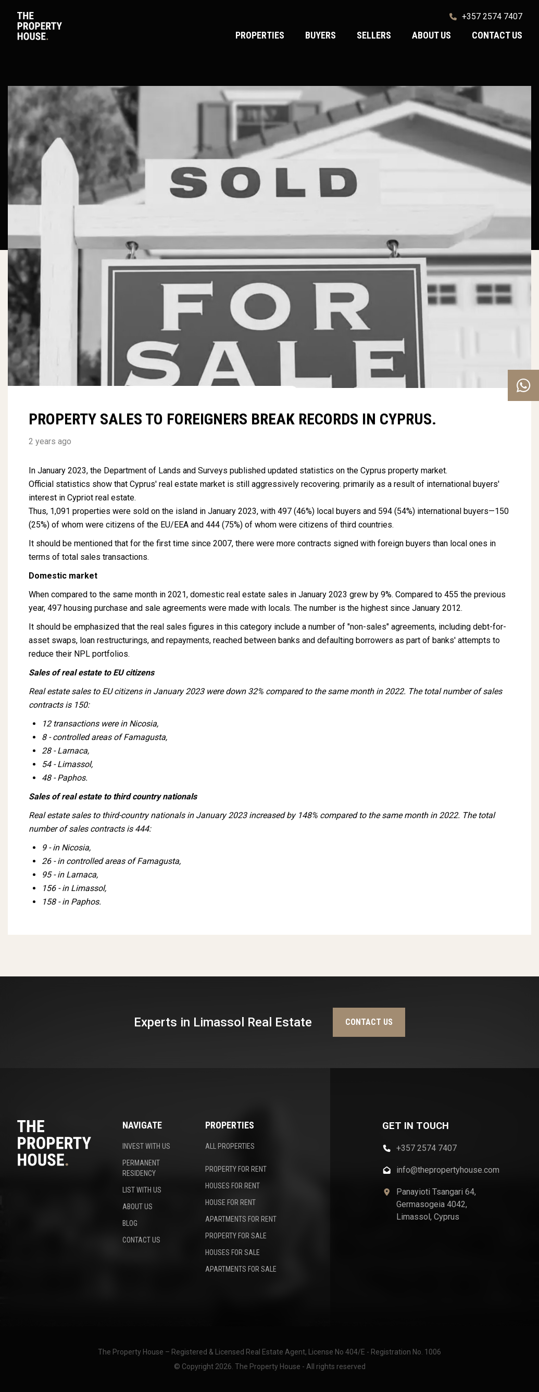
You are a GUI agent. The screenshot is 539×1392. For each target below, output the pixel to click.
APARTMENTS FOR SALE (241, 1269)
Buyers (320, 35)
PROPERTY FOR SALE (236, 1236)
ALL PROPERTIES (230, 1146)
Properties (259, 35)
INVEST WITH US (146, 1146)
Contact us (497, 35)
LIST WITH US (141, 1190)
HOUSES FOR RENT (232, 1186)
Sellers (374, 35)
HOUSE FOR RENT (230, 1202)
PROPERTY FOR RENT (236, 1169)
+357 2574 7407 (485, 16)
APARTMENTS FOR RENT (241, 1219)
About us (431, 35)
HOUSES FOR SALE (232, 1252)
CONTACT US (141, 1240)
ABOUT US (137, 1206)
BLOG (129, 1223)
